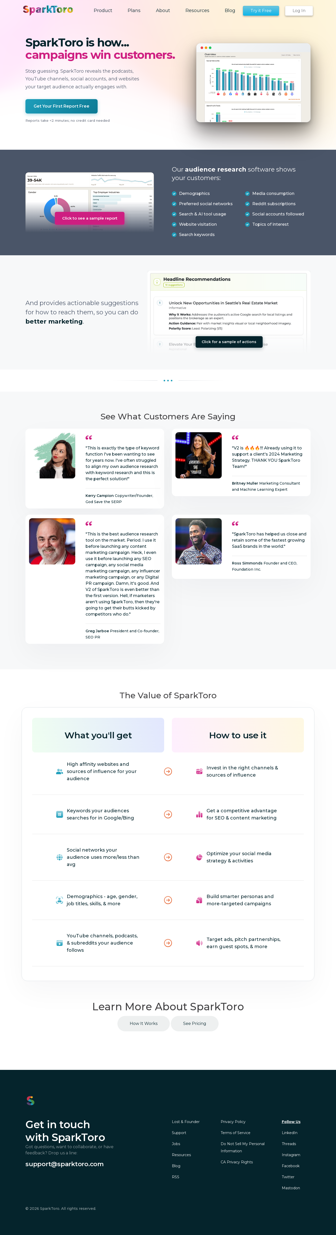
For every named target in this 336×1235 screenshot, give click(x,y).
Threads (289, 1144)
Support (179, 1132)
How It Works (143, 1023)
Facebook (291, 1166)
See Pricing (194, 1023)
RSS (175, 1177)
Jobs (176, 1144)
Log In (299, 10)
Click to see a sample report (89, 218)
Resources (181, 1155)
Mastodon (291, 1188)
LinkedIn (289, 1132)
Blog (176, 1166)
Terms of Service (235, 1132)
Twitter (288, 1177)
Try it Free (261, 10)
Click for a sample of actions (229, 342)
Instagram (291, 1155)
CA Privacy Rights (237, 1162)
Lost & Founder (186, 1121)
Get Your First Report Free (61, 106)
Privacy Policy (233, 1121)
